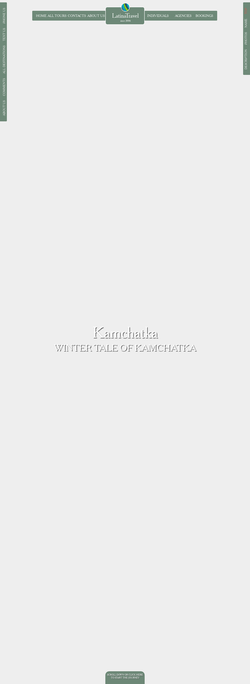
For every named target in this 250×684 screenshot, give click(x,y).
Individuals (158, 16)
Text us (4, 34)
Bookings (204, 16)
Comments (4, 87)
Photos (246, 38)
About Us (96, 16)
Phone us (4, 16)
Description (246, 59)
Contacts (77, 16)
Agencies (183, 16)
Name (246, 23)
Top (246, 11)
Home (41, 16)
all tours (57, 16)
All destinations (4, 59)
